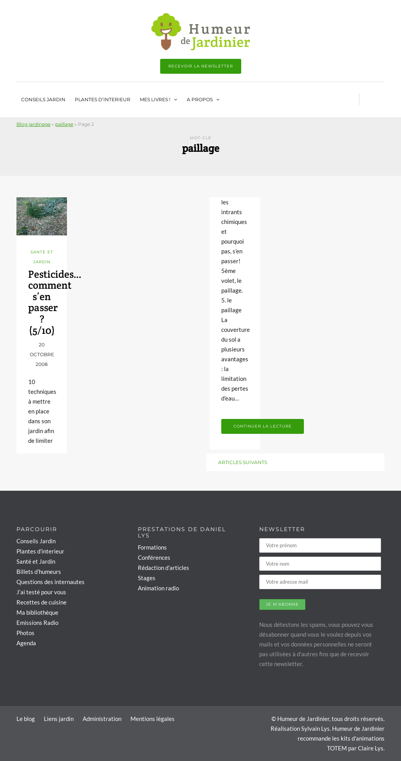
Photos (25, 632)
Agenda (26, 642)
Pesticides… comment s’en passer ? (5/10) (54, 302)
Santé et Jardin (35, 561)
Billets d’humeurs (38, 571)
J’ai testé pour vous (41, 591)
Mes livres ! (155, 99)
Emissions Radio (37, 622)
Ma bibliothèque (37, 612)
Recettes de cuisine (41, 602)
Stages (146, 577)
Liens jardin (59, 718)
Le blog (25, 718)
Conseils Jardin (43, 99)
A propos (200, 99)
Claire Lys (370, 748)
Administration (102, 718)
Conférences (154, 557)
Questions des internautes (50, 581)
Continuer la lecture (262, 426)
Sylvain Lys (315, 728)
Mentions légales (152, 718)
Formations (152, 547)
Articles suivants (242, 462)
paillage (64, 124)
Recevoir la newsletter (200, 66)
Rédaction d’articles (163, 567)
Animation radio (158, 588)
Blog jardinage (33, 124)
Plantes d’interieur (102, 99)
